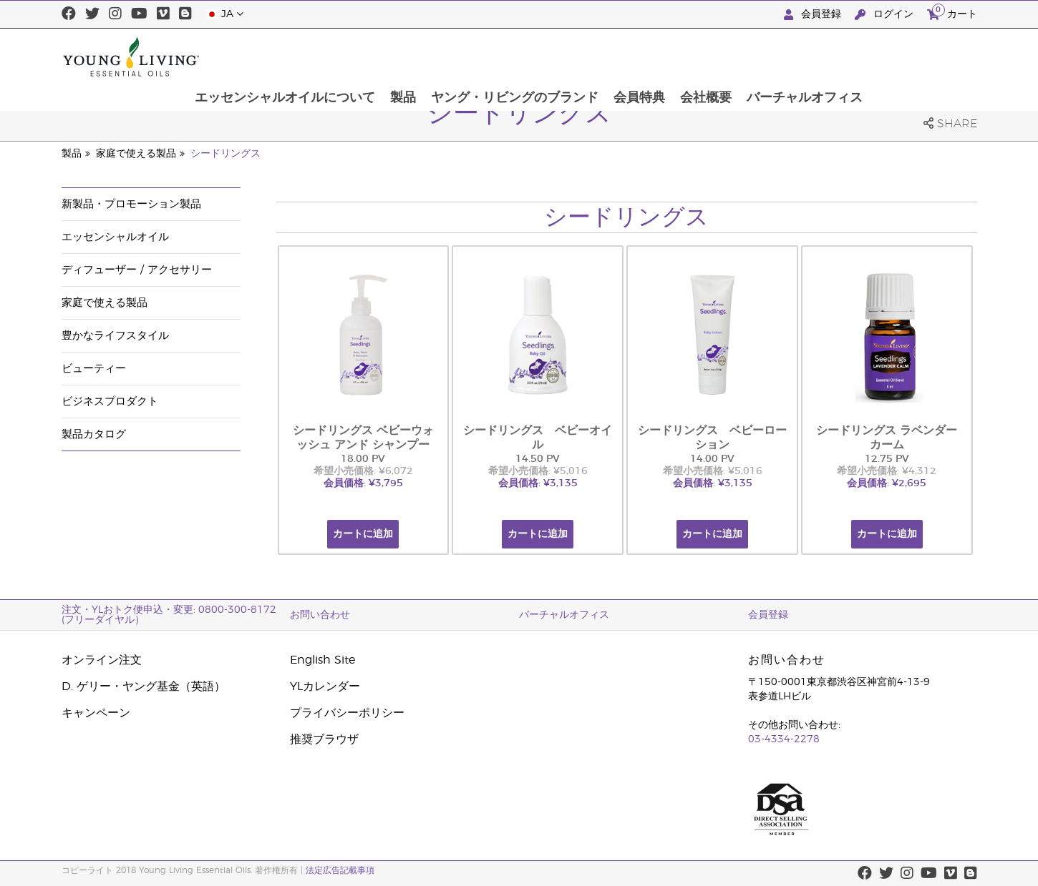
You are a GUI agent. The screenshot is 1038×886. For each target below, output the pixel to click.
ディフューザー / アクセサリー (137, 270)
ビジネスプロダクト (110, 401)
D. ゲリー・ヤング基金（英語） (143, 686)
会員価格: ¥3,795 (363, 483)
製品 (507, 56)
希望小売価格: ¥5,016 (538, 471)
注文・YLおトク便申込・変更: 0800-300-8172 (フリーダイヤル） (169, 615)
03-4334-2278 (784, 739)
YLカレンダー (325, 686)
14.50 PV (537, 459)
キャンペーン (96, 713)
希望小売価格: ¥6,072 (363, 471)
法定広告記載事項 (340, 870)
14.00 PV (712, 459)
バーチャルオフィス (911, 56)
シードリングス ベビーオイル (537, 438)
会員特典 (744, 56)
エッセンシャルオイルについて (388, 56)
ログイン (885, 14)
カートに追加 (363, 534)
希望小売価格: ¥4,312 (886, 471)
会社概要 (812, 56)
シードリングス (225, 154)
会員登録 (814, 14)
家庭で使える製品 (136, 154)
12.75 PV (887, 459)
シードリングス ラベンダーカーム (886, 438)
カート (952, 12)
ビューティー (94, 368)
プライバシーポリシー (347, 713)
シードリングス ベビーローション (712, 438)
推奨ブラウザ (324, 739)
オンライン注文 (102, 660)
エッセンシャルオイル (115, 237)
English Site (322, 660)
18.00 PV (363, 459)
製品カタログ (94, 434)
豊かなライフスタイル (115, 335)
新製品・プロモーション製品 (131, 204)
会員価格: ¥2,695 (886, 483)
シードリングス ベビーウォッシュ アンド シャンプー (363, 438)
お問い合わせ (320, 615)
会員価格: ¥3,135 (538, 483)
